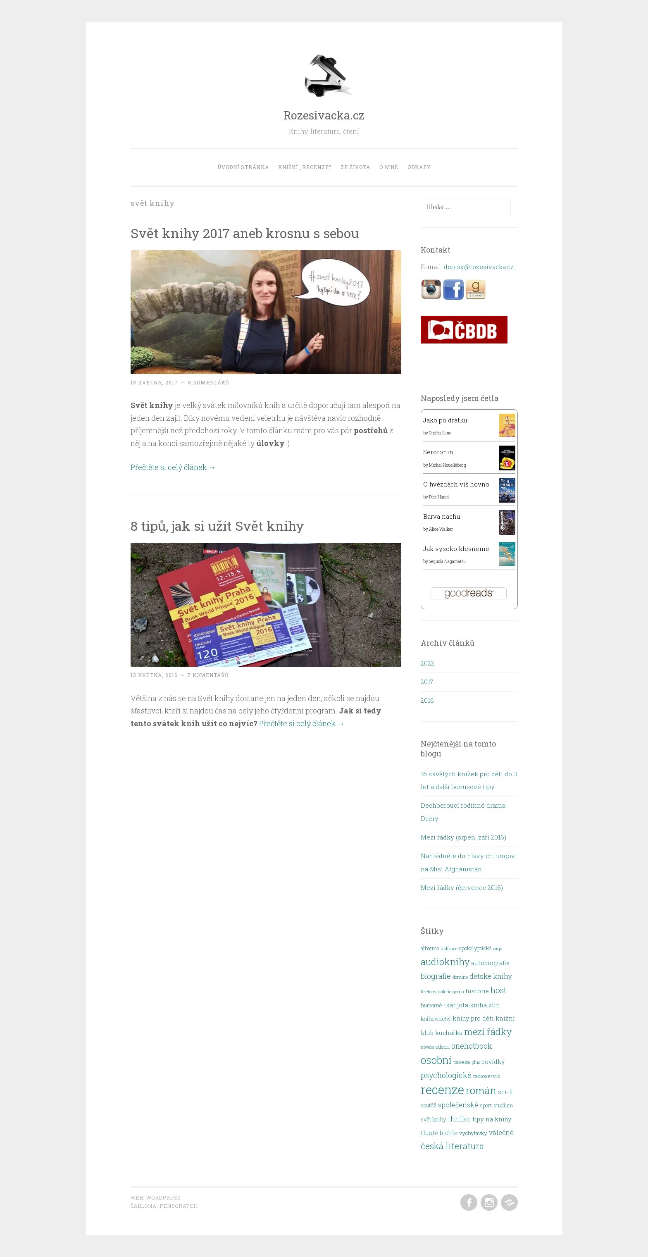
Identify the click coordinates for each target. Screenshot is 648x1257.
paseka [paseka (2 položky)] (461, 1062)
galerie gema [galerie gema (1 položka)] (451, 992)
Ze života (355, 167)
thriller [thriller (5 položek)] (459, 1118)
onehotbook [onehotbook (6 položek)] (471, 1046)
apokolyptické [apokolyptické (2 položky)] (475, 948)
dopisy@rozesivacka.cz (479, 266)
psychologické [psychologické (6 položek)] (446, 1075)
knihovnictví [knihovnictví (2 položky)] (436, 1018)
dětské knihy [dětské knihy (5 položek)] (490, 976)
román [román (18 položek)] (481, 1090)
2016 (427, 700)
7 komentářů (208, 675)
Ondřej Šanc (440, 433)
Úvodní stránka (243, 167)
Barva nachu (441, 516)
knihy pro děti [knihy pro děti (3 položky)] (473, 1018)
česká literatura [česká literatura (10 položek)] (452, 1146)
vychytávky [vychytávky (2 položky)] (473, 1133)
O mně (388, 167)
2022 (427, 663)
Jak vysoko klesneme (456, 548)
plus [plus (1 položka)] (476, 1062)
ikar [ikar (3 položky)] (449, 1005)
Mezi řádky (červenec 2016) (462, 887)
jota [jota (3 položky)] (462, 1005)
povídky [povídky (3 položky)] (493, 1062)
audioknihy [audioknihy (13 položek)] (445, 962)
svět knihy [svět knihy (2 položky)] (433, 1119)
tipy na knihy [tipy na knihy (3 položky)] (492, 1119)
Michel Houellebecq (447, 465)
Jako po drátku (445, 420)
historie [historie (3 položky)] (477, 991)
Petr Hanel (439, 497)
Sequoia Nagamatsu (447, 561)
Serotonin (438, 452)
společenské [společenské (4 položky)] (458, 1104)
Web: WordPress (156, 1197)
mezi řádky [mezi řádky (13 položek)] (488, 1032)
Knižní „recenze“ (304, 167)
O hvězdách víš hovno (456, 484)
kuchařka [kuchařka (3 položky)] (448, 1033)
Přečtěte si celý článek (173, 467)
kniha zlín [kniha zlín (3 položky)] (485, 1005)
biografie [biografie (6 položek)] (436, 976)
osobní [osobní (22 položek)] (436, 1060)
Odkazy (419, 167)
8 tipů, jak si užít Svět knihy (217, 525)
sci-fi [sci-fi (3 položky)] (505, 1092)
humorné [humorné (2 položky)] (431, 1005)
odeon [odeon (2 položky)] (443, 1046)
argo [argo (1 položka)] (497, 949)
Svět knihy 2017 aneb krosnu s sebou (245, 233)
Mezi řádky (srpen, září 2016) (463, 837)
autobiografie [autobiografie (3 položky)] (490, 963)
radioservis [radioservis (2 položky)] (486, 1076)
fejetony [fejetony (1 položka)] (428, 992)
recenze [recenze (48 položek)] (442, 1089)
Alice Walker (441, 529)
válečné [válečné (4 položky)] (501, 1132)
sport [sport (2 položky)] (486, 1105)
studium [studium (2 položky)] (503, 1105)
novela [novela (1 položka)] (427, 1047)
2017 (427, 681)
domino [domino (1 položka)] (460, 977)
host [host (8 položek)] (498, 990)
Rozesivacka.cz (324, 115)
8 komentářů (208, 382)
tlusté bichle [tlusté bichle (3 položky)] (439, 1133)
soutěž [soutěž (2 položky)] (428, 1105)
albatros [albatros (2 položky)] (430, 948)
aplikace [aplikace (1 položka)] (449, 949)
